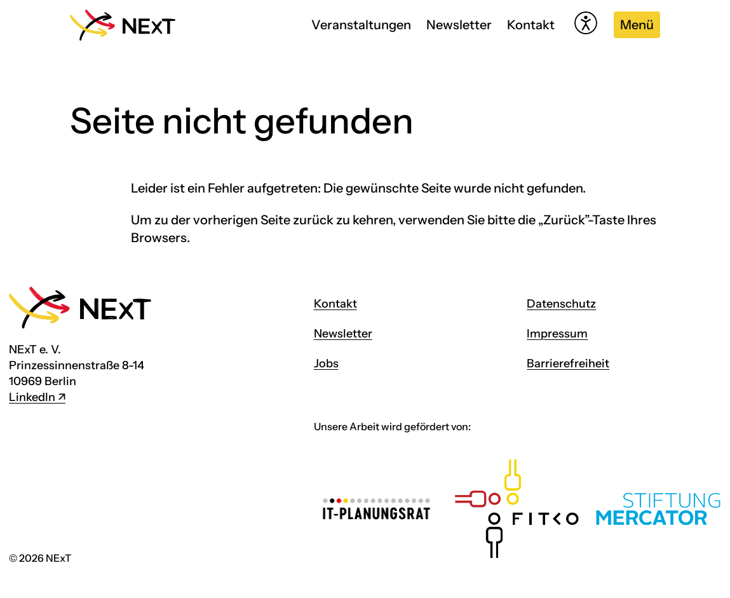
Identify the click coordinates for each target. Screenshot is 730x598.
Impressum (557, 334)
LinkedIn (32, 397)
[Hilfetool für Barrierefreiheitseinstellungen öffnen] (585, 22)
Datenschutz (561, 304)
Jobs (326, 363)
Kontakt (531, 24)
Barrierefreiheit (568, 363)
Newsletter (459, 24)
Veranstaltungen (361, 24)
